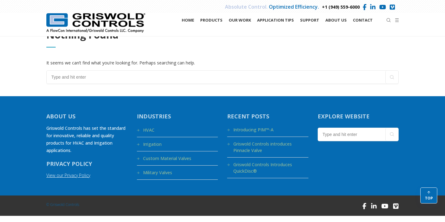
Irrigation (152, 144)
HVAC (149, 130)
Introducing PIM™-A (253, 130)
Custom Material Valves (167, 158)
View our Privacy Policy (68, 175)
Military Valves (157, 172)
